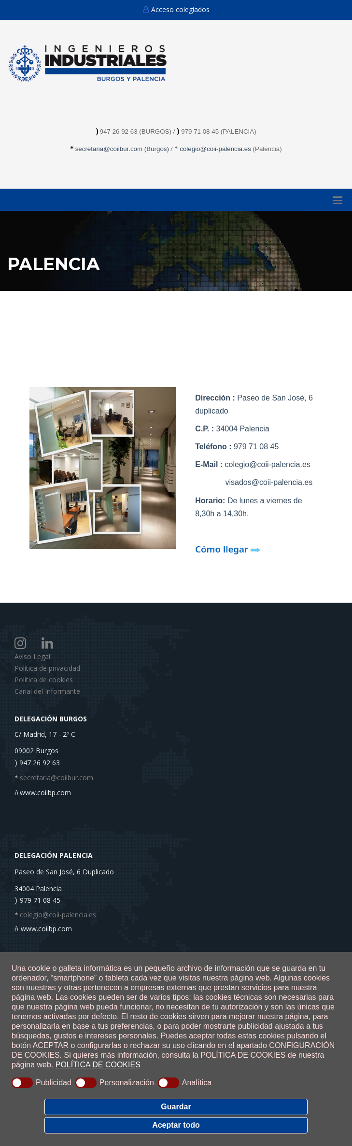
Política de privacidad (47, 668)
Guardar (176, 1107)
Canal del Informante (47, 691)
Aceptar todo (176, 1125)
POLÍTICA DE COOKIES (98, 1065)
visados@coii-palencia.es (268, 482)
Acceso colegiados (176, 9)
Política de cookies (43, 679)
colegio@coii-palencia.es (215, 148)
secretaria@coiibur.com (109, 148)
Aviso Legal (32, 656)
